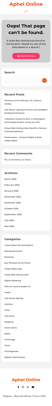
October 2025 (11, 208)
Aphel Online (26, 4)
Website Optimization (14, 357)
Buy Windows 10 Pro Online (17, 263)
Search (9, 72)
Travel (7, 345)
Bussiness (9, 257)
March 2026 (10, 179)
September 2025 (13, 214)
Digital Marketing (12, 280)
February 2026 (12, 185)
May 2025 (9, 226)
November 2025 (12, 202)
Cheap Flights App (13, 269)
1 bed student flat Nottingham (18, 245)
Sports (7, 334)
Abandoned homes (13, 251)
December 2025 (12, 197)
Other (7, 310)
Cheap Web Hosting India (16, 275)
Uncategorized (11, 351)
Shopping (8, 322)
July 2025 (9, 220)
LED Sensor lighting (13, 298)
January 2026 (11, 191)
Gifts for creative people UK (17, 286)
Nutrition (8, 304)
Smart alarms (10, 328)
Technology (9, 339)
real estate (9, 316)
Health (7, 292)
